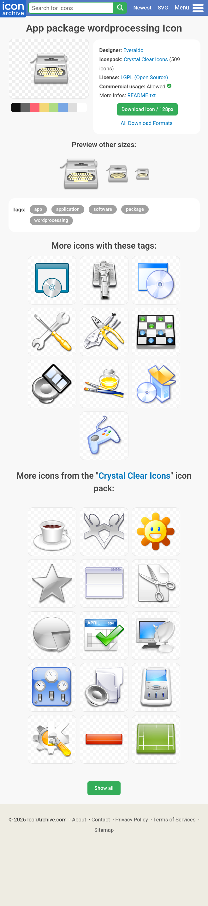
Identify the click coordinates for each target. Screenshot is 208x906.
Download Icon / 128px (147, 109)
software (102, 209)
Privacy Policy (131, 819)
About (79, 819)
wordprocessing (51, 220)
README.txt (141, 95)
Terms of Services (174, 819)
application (68, 209)
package (135, 209)
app (38, 209)
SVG (163, 7)
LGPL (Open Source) (144, 77)
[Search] (120, 8)
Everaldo (133, 50)
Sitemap (104, 830)
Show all (103, 788)
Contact (101, 819)
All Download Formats (147, 123)
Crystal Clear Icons (146, 59)
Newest (143, 7)
